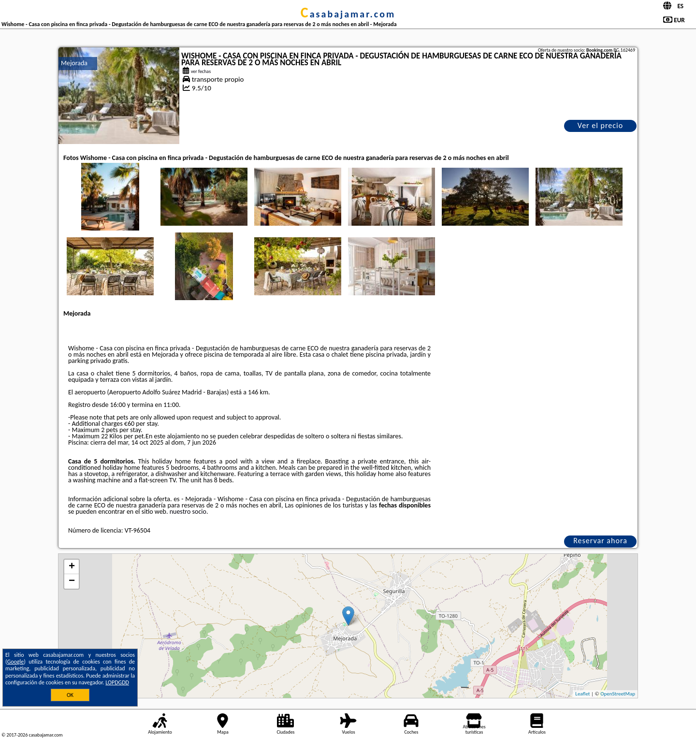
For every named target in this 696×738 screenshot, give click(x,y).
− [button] (72, 581)
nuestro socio (188, 511)
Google (15, 661)
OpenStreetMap (617, 694)
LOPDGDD (117, 682)
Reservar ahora (600, 540)
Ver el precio (600, 125)
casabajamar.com (348, 14)
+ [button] (72, 567)
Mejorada (74, 63)
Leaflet (582, 694)
